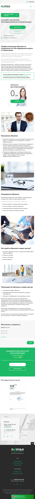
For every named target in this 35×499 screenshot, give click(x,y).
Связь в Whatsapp (17, 27)
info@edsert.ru (7, 427)
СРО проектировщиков (17, 463)
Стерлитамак (31, 1)
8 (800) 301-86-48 (31, 6)
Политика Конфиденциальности (16, 372)
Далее (30, 342)
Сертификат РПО (17, 471)
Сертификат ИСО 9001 (17, 473)
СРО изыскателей (17, 465)
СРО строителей (17, 461)
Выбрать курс (17, 31)
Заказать (17, 101)
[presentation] (8, 397)
